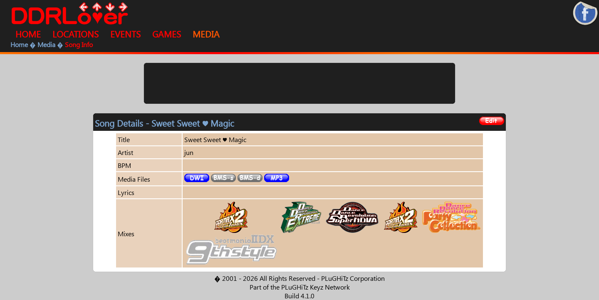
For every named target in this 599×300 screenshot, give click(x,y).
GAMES (166, 34)
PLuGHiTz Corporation (353, 278)
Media (46, 44)
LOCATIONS (75, 34)
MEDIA (206, 34)
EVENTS (125, 34)
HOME (28, 34)
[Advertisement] (299, 83)
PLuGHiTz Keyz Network (315, 286)
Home (19, 44)
